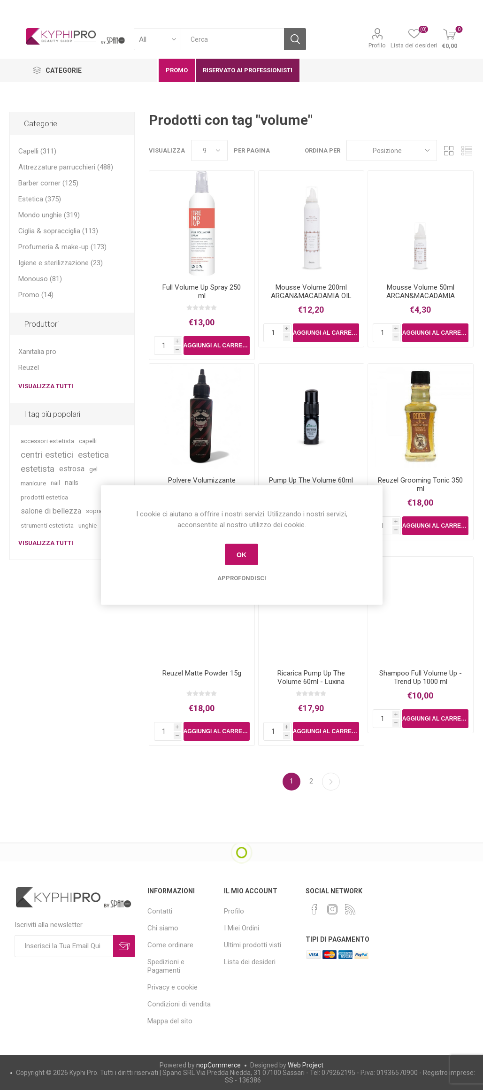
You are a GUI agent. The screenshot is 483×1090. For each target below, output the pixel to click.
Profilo (377, 45)
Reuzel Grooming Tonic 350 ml (420, 484)
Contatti (159, 911)
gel (93, 469)
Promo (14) (36, 295)
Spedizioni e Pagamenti (165, 966)
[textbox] (232, 39)
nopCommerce (218, 1065)
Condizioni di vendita (179, 1004)
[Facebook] (314, 909)
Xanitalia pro (37, 351)
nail (55, 482)
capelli (88, 441)
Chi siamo (162, 928)
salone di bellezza (51, 511)
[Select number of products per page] (209, 150)
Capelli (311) (37, 151)
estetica (93, 454)
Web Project (305, 1065)
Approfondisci (241, 578)
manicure (33, 483)
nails (71, 483)
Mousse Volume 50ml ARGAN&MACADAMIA (420, 291)
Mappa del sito (169, 1021)
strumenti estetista (47, 525)
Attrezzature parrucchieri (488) (65, 167)
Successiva (331, 782)
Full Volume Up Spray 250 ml (201, 291)
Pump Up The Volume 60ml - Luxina (311, 484)
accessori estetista (47, 441)
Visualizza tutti (45, 386)
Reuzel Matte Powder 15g (201, 673)
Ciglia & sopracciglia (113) (58, 231)
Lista (467, 150)
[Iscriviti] (64, 946)
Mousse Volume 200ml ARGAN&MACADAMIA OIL (311, 291)
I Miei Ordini (241, 928)
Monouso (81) (40, 279)
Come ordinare (170, 945)
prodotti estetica (44, 497)
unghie (87, 525)
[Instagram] (332, 909)
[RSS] (350, 909)
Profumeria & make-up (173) (62, 247)
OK (241, 554)
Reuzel (28, 367)
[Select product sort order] (391, 150)
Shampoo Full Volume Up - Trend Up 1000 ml (420, 677)
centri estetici (47, 454)
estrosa (71, 468)
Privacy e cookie (172, 987)
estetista (37, 468)
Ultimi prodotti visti (252, 945)
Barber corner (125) (48, 183)
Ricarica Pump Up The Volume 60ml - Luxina (311, 677)
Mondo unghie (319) (49, 215)
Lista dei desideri (250, 962)
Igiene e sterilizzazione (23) (60, 263)
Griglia (449, 150)
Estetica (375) (39, 199)
